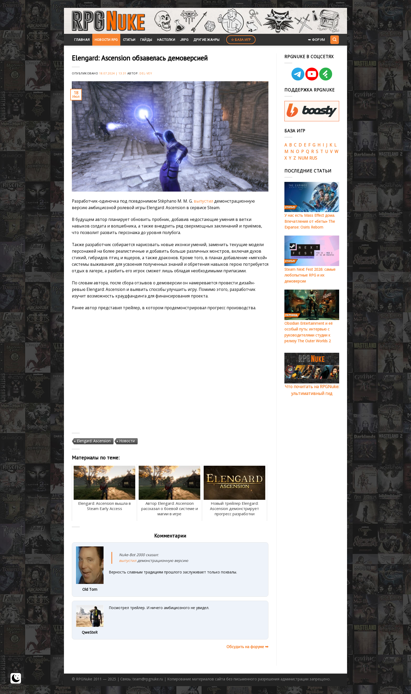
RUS (313, 158)
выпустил (203, 201)
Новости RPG (106, 40)
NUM (303, 158)
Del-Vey (145, 73)
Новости (127, 440)
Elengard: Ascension (94, 440)
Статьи (129, 40)
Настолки (166, 40)
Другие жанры (206, 40)
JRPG (184, 40)
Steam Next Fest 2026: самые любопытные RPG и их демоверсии (310, 275)
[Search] (334, 39)
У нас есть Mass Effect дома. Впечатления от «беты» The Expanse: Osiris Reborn (309, 221)
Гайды (146, 40)
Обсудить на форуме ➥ (247, 646)
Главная (82, 40)
